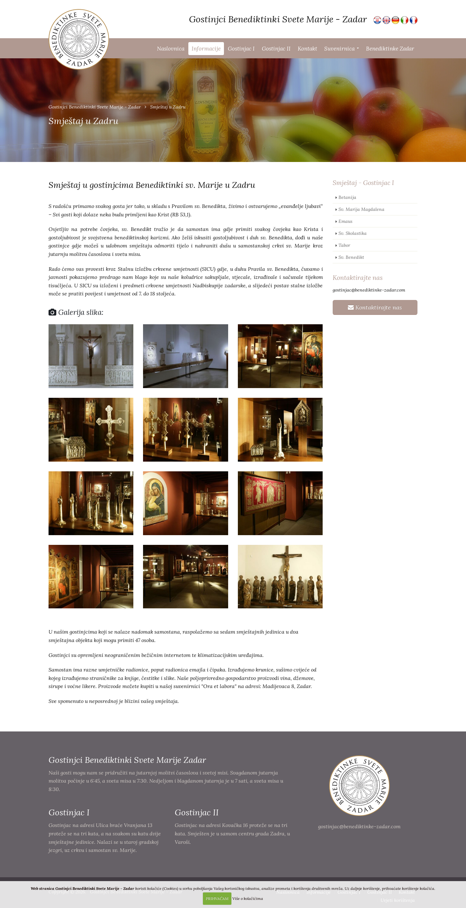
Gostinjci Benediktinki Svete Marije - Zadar (95, 107)
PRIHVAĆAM (217, 898)
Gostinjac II (276, 48)
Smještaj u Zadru (167, 107)
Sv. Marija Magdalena (361, 209)
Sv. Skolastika (352, 233)
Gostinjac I (241, 48)
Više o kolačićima (247, 898)
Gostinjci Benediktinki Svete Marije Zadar (127, 759)
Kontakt (307, 48)
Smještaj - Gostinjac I (363, 182)
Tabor (344, 245)
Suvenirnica (339, 48)
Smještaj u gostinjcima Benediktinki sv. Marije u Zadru (152, 184)
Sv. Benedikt (351, 257)
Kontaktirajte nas (358, 277)
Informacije (206, 48)
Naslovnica (170, 48)
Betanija (347, 197)
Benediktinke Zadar (390, 48)
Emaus (345, 221)
